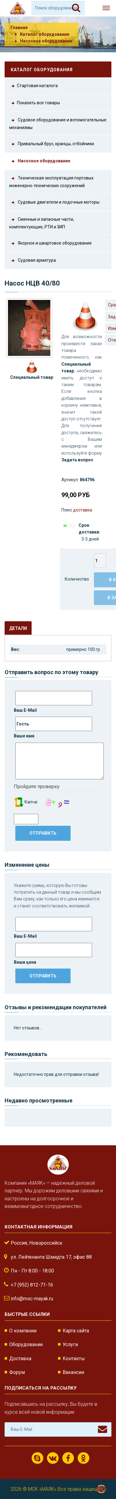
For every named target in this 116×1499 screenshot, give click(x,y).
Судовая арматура (32, 260)
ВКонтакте (53, 1458)
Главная (19, 27)
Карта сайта (76, 1331)
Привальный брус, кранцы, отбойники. (52, 144)
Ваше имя (53, 727)
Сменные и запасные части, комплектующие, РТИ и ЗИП (41, 222)
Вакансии (73, 1372)
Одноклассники (83, 1458)
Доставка (20, 1358)
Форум (17, 1372)
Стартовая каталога (33, 86)
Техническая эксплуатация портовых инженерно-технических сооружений (51, 181)
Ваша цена (53, 954)
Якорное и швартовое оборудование (50, 243)
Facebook (68, 1458)
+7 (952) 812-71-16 (32, 1285)
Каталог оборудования (44, 34)
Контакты (74, 1358)
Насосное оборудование (46, 41)
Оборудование (26, 1344)
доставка (82, 510)
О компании (23, 1331)
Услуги (70, 1344)
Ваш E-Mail (53, 702)
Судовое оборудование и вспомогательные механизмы (57, 123)
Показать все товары (34, 103)
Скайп (37, 1458)
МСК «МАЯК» (42, 1489)
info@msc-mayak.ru (32, 1298)
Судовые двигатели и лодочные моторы (54, 202)
